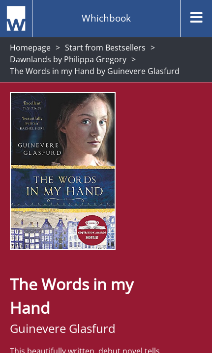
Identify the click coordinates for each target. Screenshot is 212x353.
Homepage (30, 47)
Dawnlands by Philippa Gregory (68, 59)
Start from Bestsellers (105, 47)
